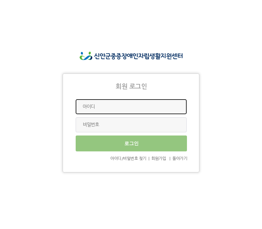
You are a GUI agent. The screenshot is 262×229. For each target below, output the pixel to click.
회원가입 (158, 158)
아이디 (89, 106)
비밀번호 (91, 124)
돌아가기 (179, 158)
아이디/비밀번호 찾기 (128, 158)
